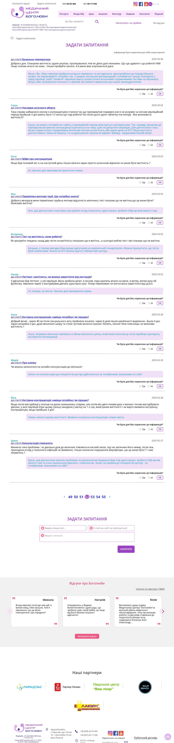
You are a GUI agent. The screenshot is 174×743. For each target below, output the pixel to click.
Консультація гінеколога (37, 443)
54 (98, 497)
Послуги (63, 14)
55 (104, 497)
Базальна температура (36, 59)
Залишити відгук (21, 3)
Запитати (126, 549)
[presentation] (55, 549)
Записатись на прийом (128, 23)
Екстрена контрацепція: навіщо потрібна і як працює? (55, 317)
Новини (130, 14)
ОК (160, 94)
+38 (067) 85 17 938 (88, 716)
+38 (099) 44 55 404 (88, 712)
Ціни (91, 14)
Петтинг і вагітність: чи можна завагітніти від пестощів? (57, 276)
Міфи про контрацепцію (37, 158)
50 (76, 497)
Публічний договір (145, 718)
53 (93, 497)
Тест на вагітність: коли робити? (42, 236)
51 (81, 497)
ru (154, 4)
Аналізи (103, 14)
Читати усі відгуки (150, 589)
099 (69, 3)
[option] (34, 611)
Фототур (116, 14)
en (158, 4)
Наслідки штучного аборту (38, 107)
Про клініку (29, 362)
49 (70, 497)
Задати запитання (46, 3)
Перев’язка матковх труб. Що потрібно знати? (50, 196)
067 (90, 3)
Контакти (144, 14)
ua (150, 4)
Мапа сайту (58, 725)
